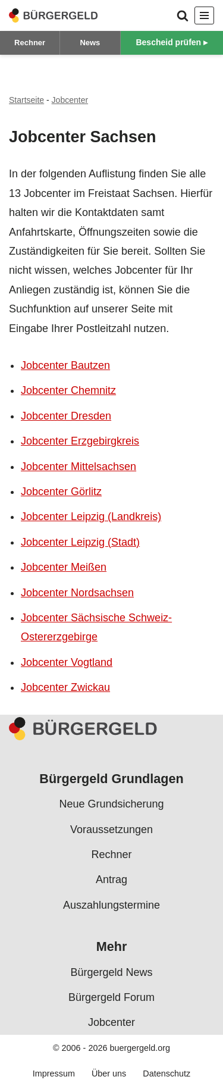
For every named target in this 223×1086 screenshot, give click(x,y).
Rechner (29, 42)
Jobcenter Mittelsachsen (78, 466)
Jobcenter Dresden (66, 416)
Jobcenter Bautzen (65, 365)
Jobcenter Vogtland (66, 662)
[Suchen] (183, 15)
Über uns (109, 1074)
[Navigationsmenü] (204, 15)
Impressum (54, 1074)
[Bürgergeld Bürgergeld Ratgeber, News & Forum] (53, 15)
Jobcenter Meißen (63, 567)
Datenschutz (166, 1074)
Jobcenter (70, 100)
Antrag (111, 880)
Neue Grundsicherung (111, 804)
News (90, 42)
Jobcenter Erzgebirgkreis (80, 441)
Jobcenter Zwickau (65, 687)
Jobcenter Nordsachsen (77, 593)
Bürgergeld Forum (111, 997)
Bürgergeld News (111, 972)
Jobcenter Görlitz (61, 491)
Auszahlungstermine (111, 905)
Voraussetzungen (111, 829)
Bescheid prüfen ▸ (172, 42)
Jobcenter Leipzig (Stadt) (80, 542)
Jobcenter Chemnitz (68, 390)
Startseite (26, 100)
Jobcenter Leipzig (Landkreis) (91, 516)
